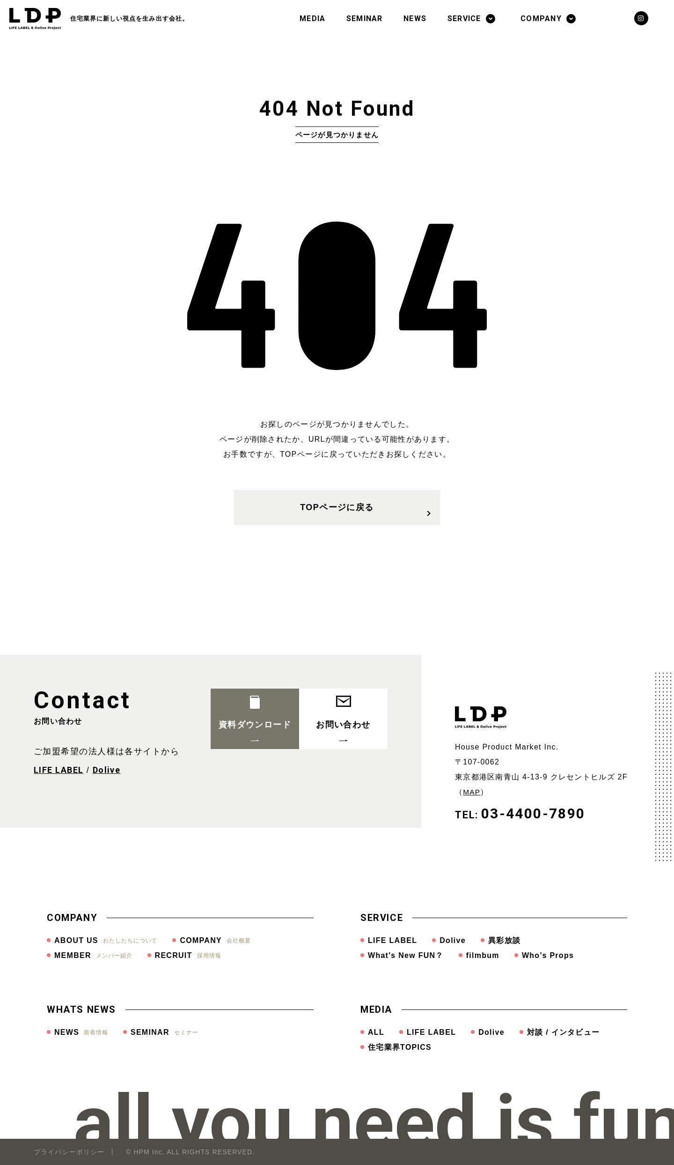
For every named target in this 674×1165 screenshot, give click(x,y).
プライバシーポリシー (69, 1152)
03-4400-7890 (533, 813)
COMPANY (541, 18)
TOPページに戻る (365, 513)
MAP (472, 792)
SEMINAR (364, 18)
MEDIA (312, 18)
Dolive (107, 770)
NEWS (414, 18)
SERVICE (464, 18)
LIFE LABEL (58, 770)
